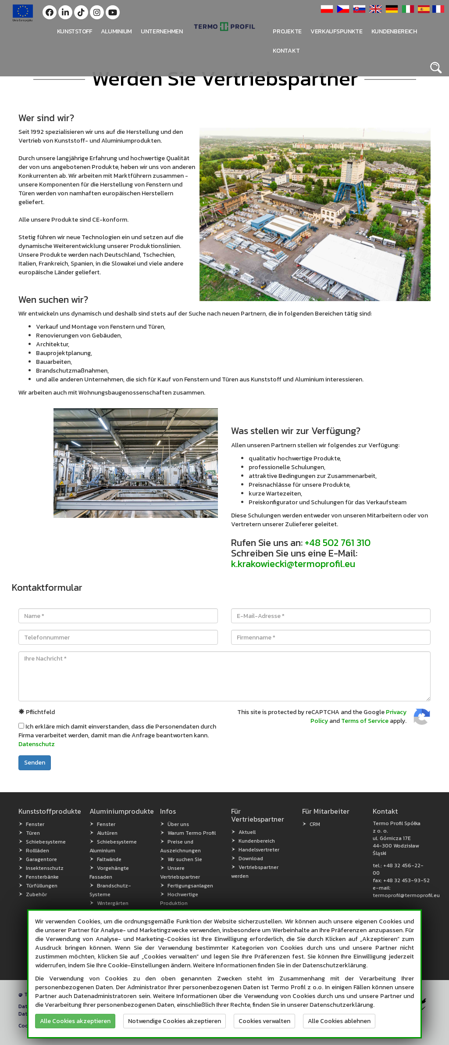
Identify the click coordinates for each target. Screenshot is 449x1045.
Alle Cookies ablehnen (339, 1021)
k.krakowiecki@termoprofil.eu (293, 564)
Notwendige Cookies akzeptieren (174, 1021)
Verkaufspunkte (336, 31)
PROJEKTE (287, 31)
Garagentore (41, 859)
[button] (50, 12)
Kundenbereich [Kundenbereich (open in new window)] (257, 841)
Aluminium (116, 31)
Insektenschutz (45, 868)
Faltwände (109, 859)
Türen (33, 833)
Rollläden (37, 851)
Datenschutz (36, 744)
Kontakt (286, 50)
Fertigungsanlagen (190, 886)
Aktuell (247, 832)
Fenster (35, 824)
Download (251, 858)
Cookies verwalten (264, 1021)
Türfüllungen (41, 886)
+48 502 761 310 (338, 542)
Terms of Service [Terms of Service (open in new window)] (364, 720)
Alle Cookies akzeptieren (75, 1021)
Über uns (178, 824)
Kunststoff (74, 31)
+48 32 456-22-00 (398, 869)
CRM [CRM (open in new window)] (315, 824)
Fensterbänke (42, 877)
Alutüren (107, 833)
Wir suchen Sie (184, 859)
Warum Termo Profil (191, 833)
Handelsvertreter (259, 850)
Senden (34, 762)
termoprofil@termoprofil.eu (406, 895)
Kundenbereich (394, 31)
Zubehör (36, 894)
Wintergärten (112, 903)
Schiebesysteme (46, 842)
